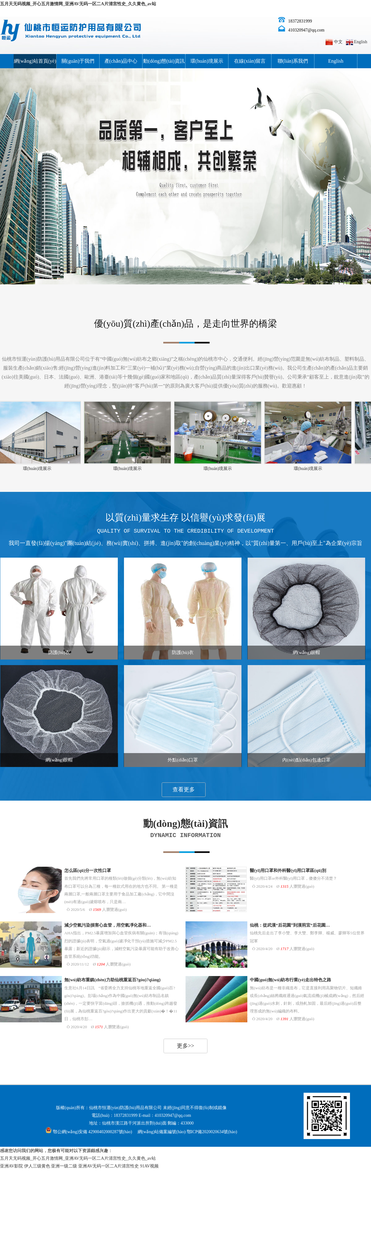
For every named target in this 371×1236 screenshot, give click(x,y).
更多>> (185, 1046)
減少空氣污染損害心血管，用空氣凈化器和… (107, 925)
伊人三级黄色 (37, 1166)
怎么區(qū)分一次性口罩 (87, 870)
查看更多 (184, 789)
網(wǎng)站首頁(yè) (35, 61)
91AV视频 (149, 1166)
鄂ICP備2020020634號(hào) (212, 1131)
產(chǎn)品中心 (121, 61)
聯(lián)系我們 (293, 61)
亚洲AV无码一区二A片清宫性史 (108, 1166)
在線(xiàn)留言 (250, 61)
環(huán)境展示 (206, 61)
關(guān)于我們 (78, 61)
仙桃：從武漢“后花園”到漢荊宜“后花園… (290, 925)
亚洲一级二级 (64, 1166)
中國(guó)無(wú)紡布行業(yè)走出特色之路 (290, 980)
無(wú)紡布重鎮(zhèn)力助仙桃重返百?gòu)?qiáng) (112, 980)
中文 (338, 42)
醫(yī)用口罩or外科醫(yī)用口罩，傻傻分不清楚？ (293, 878)
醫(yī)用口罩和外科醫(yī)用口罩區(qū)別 (288, 870)
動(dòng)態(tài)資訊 (163, 61)
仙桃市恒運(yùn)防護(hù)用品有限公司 (125, 1107)
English (360, 42)
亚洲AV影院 (11, 1166)
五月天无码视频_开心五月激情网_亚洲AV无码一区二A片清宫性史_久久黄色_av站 (78, 4)
